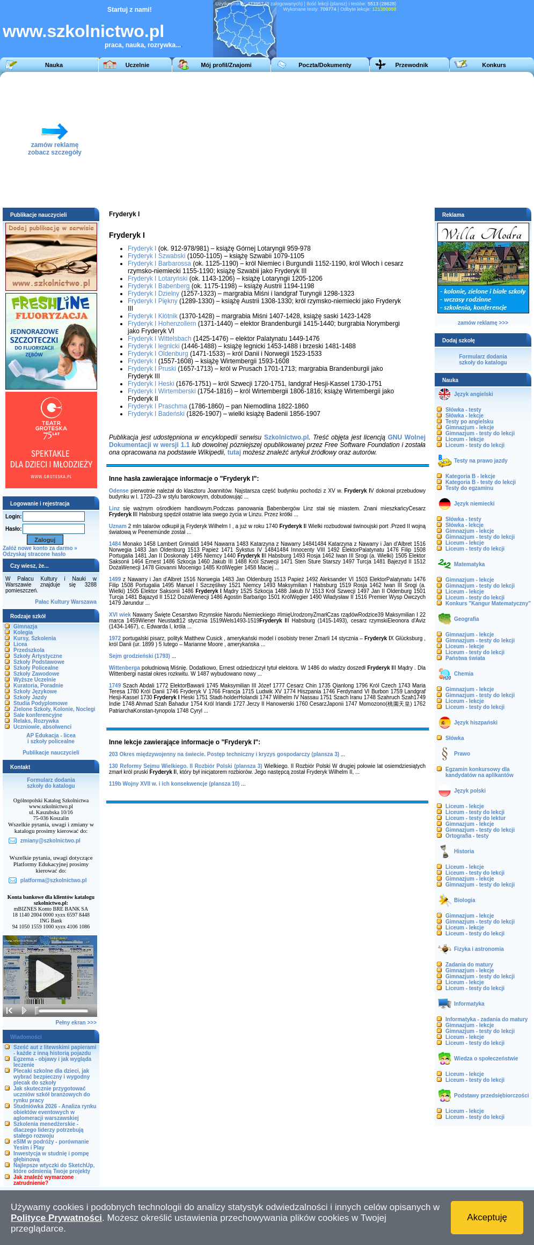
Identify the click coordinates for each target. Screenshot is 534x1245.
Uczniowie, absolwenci (42, 727)
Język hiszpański (476, 723)
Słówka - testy (463, 410)
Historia (464, 851)
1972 (115, 638)
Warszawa (84, 602)
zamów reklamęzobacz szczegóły (55, 145)
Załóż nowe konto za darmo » (40, 548)
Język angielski (473, 394)
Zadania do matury (469, 965)
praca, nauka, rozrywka (140, 45)
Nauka (54, 65)
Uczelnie (138, 65)
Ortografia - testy (467, 836)
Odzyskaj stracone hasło (34, 554)
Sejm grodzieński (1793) (139, 656)
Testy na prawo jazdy (481, 461)
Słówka (454, 738)
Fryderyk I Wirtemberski (162, 391)
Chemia (463, 674)
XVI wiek (120, 615)
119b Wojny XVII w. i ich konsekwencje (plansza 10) (174, 784)
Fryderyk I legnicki (154, 346)
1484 (115, 544)
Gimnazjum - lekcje (469, 427)
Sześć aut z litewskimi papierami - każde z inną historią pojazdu (55, 1050)
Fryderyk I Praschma (157, 406)
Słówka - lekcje (464, 416)
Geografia (466, 619)
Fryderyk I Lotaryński (157, 278)
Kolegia (23, 632)
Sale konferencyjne (37, 715)
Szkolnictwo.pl (286, 437)
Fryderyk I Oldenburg (158, 353)
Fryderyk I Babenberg (158, 286)
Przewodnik (411, 65)
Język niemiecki (474, 504)
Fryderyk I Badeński (156, 414)
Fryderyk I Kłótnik (153, 316)
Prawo (462, 754)
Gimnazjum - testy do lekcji (480, 433)
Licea (20, 644)
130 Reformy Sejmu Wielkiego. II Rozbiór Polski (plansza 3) (185, 766)
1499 (115, 579)
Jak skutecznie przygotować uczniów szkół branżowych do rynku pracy (51, 1094)
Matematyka (469, 564)
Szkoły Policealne (35, 668)
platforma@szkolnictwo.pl (53, 880)
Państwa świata (465, 658)
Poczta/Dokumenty (324, 65)
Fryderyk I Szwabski (156, 256)
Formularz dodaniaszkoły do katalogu (51, 783)
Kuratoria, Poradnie (38, 686)
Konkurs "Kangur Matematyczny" (488, 603)
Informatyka (469, 1004)
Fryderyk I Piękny (153, 301)
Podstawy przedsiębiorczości (491, 1095)
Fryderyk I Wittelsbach (160, 338)
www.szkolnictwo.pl (83, 31)
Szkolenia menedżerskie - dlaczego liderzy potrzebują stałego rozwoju (48, 1130)
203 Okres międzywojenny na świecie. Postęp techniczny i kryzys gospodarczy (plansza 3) (224, 754)
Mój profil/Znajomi (226, 65)
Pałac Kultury (52, 602)
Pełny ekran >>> (76, 1023)
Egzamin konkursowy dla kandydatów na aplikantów (479, 772)
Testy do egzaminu (469, 488)
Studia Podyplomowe (40, 703)
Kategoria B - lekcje (470, 476)
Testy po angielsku (469, 421)
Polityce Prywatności (56, 1218)
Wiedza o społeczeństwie (486, 1058)
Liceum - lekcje (464, 439)
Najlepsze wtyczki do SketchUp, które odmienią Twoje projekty (53, 1168)
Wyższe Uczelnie (34, 680)
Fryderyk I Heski (151, 383)
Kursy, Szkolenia (34, 638)
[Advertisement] (299, 139)
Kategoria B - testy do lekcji (480, 482)
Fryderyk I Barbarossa (159, 263)
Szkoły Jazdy (30, 697)
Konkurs (494, 65)
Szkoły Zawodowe (36, 674)
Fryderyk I (142, 248)
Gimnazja (25, 626)
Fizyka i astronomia (479, 949)
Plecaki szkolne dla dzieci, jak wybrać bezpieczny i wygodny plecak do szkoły (51, 1077)
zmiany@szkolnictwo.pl (50, 841)
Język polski (470, 791)
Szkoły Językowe (35, 691)
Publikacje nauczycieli (51, 753)
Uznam (118, 526)
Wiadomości (26, 1037)
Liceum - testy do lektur (475, 818)
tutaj (234, 452)
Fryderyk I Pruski (152, 368)
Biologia (464, 900)
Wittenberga (124, 668)
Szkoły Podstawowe (38, 662)
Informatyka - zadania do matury (486, 1019)
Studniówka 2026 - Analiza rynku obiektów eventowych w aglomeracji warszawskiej (55, 1112)
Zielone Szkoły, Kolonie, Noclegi (54, 709)
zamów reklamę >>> (483, 323)
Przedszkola (29, 650)
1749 (115, 686)
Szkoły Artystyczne (37, 656)
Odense (119, 491)
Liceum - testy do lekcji (474, 445)
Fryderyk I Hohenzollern (162, 323)
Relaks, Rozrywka (36, 721)
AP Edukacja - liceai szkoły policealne (51, 738)
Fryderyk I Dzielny (153, 293)
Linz (114, 508)
